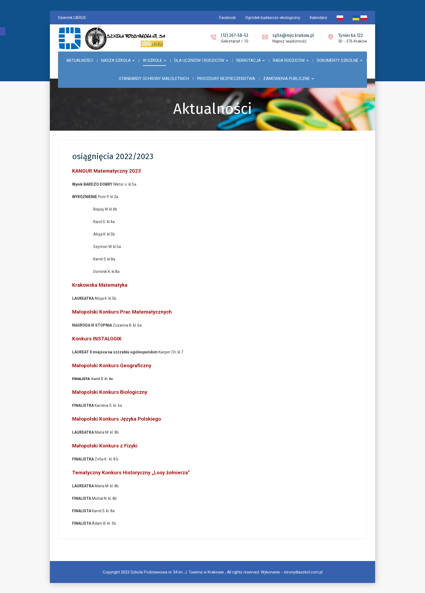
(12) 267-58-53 (234, 35)
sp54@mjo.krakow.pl (293, 35)
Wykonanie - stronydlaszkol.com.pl (292, 571)
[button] (2, 31)
